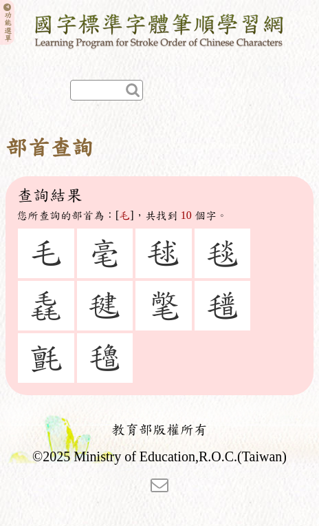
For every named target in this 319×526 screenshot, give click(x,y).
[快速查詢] (106, 90)
